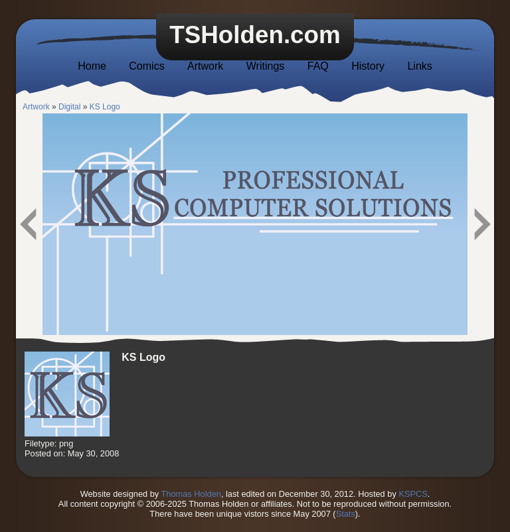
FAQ (318, 66)
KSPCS (412, 494)
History (367, 66)
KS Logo (105, 106)
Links (419, 66)
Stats (345, 514)
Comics (146, 66)
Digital (69, 106)
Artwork (205, 66)
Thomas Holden (191, 494)
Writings (265, 66)
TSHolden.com (255, 34)
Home (92, 66)
